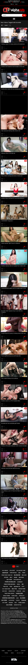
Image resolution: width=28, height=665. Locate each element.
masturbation (17, 579)
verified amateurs (8, 598)
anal (18, 584)
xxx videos (5, 570)
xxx (17, 598)
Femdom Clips (8, 2)
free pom (5, 586)
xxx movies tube (20, 570)
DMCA (12, 653)
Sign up (12, 4)
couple (18, 600)
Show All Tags (14, 608)
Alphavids (12, 662)
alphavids (11, 600)
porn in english (10, 581)
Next (17, 566)
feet (15, 602)
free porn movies (9, 584)
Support (23, 650)
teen (23, 572)
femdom (23, 600)
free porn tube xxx (7, 575)
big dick (21, 577)
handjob (19, 591)
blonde (22, 598)
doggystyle (17, 604)
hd (22, 584)
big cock (4, 591)
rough (11, 602)
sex (19, 572)
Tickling (22, 2)
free (11, 586)
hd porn (4, 600)
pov (24, 591)
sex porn (9, 579)
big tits (14, 588)
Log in (16, 4)
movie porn (22, 588)
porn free (14, 595)
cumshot (20, 581)
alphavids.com (4, 613)
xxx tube (4, 602)
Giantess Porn (16, 2)
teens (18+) (21, 595)
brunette (17, 586)
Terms (6, 653)
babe (15, 577)
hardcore (19, 593)
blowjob (17, 575)
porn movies (13, 572)
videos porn (12, 591)
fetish (6, 577)
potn (23, 586)
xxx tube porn (6, 588)
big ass (24, 575)
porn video (22, 602)
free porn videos (9, 593)
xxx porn (9, 605)
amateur (5, 572)
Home (3, 650)
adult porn (6, 595)
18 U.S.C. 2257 (20, 653)
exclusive (12, 570)
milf (11, 577)
